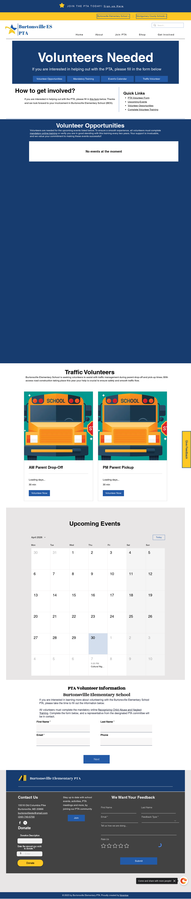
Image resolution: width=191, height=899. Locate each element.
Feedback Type (149, 817)
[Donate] (30, 863)
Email (40, 735)
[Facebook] (20, 823)
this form (94, 99)
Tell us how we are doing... (114, 825)
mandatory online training (43, 133)
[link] (58, 467)
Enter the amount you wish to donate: (29, 847)
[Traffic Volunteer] (151, 79)
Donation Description (29, 835)
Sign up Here (114, 6)
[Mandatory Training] (83, 79)
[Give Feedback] (186, 449)
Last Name (107, 722)
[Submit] (138, 861)
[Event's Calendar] (117, 79)
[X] (25, 823)
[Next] (96, 759)
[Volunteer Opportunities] (49, 79)
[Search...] (167, 25)
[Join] (76, 818)
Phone (104, 735)
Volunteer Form (138, 97)
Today (159, 537)
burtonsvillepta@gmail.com (33, 813)
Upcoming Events (137, 101)
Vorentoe (124, 895)
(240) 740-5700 (26, 816)
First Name (43, 722)
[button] (113, 16)
